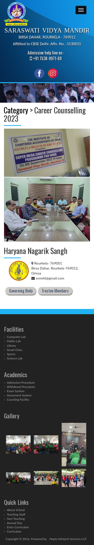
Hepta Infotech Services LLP (67, 539)
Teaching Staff (16, 514)
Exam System (15, 391)
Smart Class (14, 350)
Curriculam (14, 531)
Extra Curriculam (18, 527)
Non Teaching (16, 519)
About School (16, 510)
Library (11, 345)
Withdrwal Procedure (21, 387)
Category (16, 110)
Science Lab (14, 358)
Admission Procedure (21, 382)
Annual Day (14, 523)
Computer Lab (16, 337)
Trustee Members (55, 291)
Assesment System (19, 395)
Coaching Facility (18, 399)
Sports (11, 354)
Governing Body (21, 291)
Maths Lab (14, 341)
